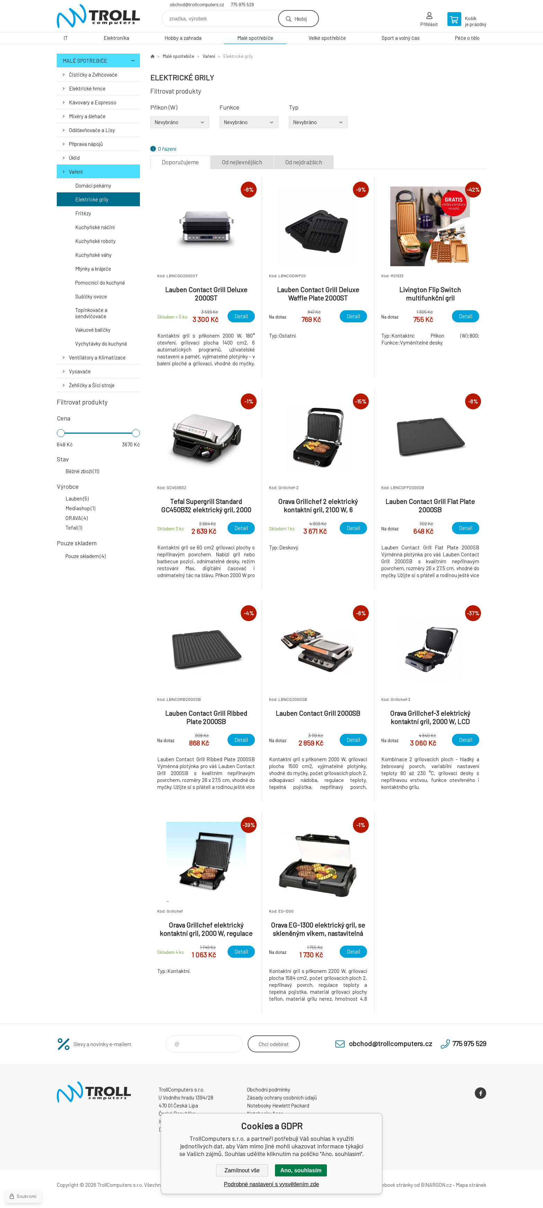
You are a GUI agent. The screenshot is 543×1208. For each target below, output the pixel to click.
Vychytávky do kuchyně (101, 343)
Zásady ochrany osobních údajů (282, 1097)
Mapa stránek (471, 1185)
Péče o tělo (467, 38)
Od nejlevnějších (242, 161)
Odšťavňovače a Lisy (92, 130)
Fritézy (83, 213)
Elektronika (116, 38)
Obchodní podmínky (268, 1089)
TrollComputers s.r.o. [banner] (98, 16)
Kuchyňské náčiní (95, 227)
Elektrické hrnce (87, 88)
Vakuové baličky (92, 330)
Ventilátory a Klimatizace (97, 357)
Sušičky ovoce (91, 296)
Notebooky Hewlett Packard (278, 1105)
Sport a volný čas (401, 38)
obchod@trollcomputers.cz (197, 4)
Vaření (76, 171)
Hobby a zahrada (183, 38)
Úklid (74, 158)
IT (65, 38)
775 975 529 (242, 4)
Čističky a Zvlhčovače (93, 74)
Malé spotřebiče (255, 38)
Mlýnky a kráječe (93, 269)
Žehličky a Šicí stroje (92, 385)
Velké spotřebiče (327, 38)
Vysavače (80, 371)
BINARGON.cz (436, 1185)
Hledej (300, 18)
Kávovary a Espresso (92, 102)
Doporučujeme (180, 161)
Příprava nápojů (86, 144)
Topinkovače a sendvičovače (91, 313)
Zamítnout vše (241, 1170)
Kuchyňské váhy (93, 255)
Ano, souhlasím (300, 1170)
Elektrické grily (91, 199)
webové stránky (395, 1185)
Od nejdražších (303, 161)
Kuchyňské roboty (95, 241)
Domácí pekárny (93, 185)
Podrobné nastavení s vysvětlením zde (271, 1184)
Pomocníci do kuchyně (100, 282)
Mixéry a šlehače (87, 116)
